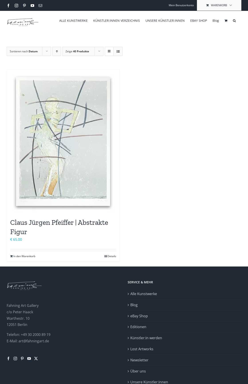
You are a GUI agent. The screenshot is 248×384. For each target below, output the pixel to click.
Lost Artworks (141, 349)
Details (111, 256)
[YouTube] (29, 358)
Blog (134, 304)
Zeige (77, 51)
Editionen (138, 326)
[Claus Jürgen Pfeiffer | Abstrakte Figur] (63, 141)
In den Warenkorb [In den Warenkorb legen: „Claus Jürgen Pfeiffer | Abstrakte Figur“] (24, 256)
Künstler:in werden (146, 337)
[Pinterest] (22, 358)
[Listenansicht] (118, 51)
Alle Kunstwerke (143, 293)
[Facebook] (8, 358)
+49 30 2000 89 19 (35, 334)
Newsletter (139, 360)
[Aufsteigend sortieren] (56, 51)
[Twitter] (36, 358)
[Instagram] (15, 358)
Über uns (138, 371)
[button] (234, 20)
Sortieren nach (24, 51)
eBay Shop (139, 315)
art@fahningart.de (33, 341)
